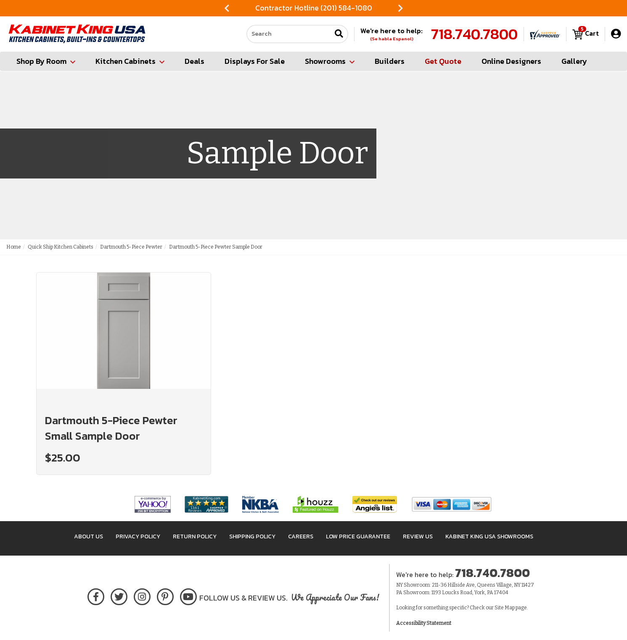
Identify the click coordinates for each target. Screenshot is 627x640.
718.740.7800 (474, 34)
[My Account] (616, 34)
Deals (194, 61)
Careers (300, 536)
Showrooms (330, 61)
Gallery (574, 61)
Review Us (418, 536)
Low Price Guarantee (358, 536)
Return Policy (195, 536)
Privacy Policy (138, 536)
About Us (88, 536)
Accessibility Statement (423, 623)
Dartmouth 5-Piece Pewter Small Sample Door (111, 427)
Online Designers (511, 61)
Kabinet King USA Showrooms (489, 536)
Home (13, 247)
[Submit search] (339, 34)
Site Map (505, 608)
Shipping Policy (252, 536)
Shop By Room (45, 61)
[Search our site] (289, 34)
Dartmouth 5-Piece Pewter (131, 247)
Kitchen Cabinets (129, 61)
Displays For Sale (255, 61)
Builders (390, 61)
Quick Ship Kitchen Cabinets (60, 247)
